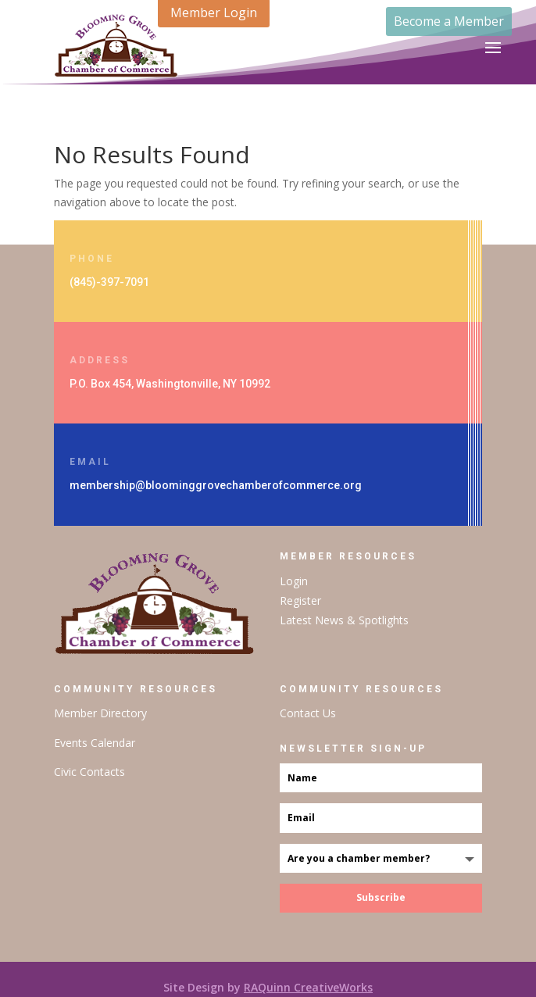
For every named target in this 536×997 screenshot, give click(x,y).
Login (294, 581)
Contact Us (308, 713)
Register (300, 600)
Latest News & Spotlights (344, 620)
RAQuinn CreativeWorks (308, 987)
